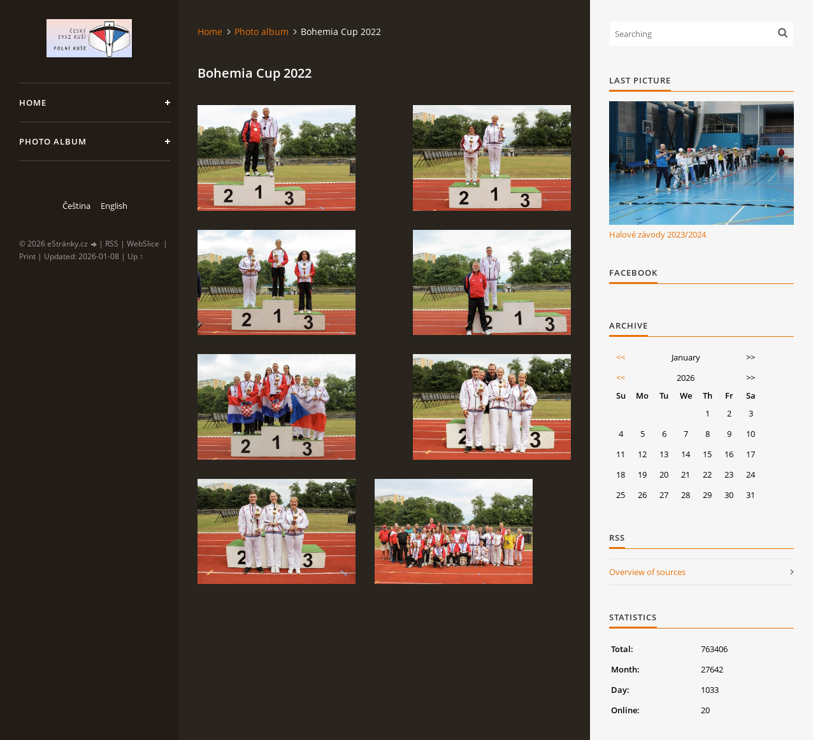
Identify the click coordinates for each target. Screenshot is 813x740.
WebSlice (143, 243)
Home (33, 102)
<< (620, 357)
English (114, 205)
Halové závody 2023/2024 (657, 234)
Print (27, 256)
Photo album (53, 141)
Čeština (76, 205)
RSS (112, 243)
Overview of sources (647, 572)
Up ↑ (135, 256)
